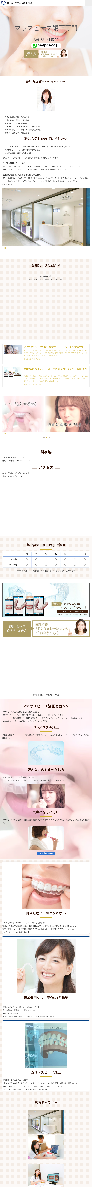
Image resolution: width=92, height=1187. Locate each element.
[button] (88, 3)
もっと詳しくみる (46, 853)
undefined (6, 415)
